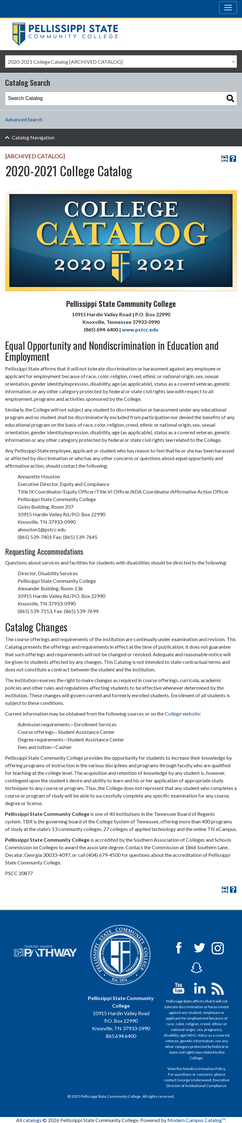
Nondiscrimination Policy (204, 1068)
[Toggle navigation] (228, 7)
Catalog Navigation (33, 137)
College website (182, 713)
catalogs (32, 1120)
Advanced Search (23, 119)
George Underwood (194, 1080)
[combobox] (121, 61)
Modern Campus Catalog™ (196, 1120)
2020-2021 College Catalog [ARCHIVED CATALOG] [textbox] (65, 62)
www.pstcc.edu (140, 329)
